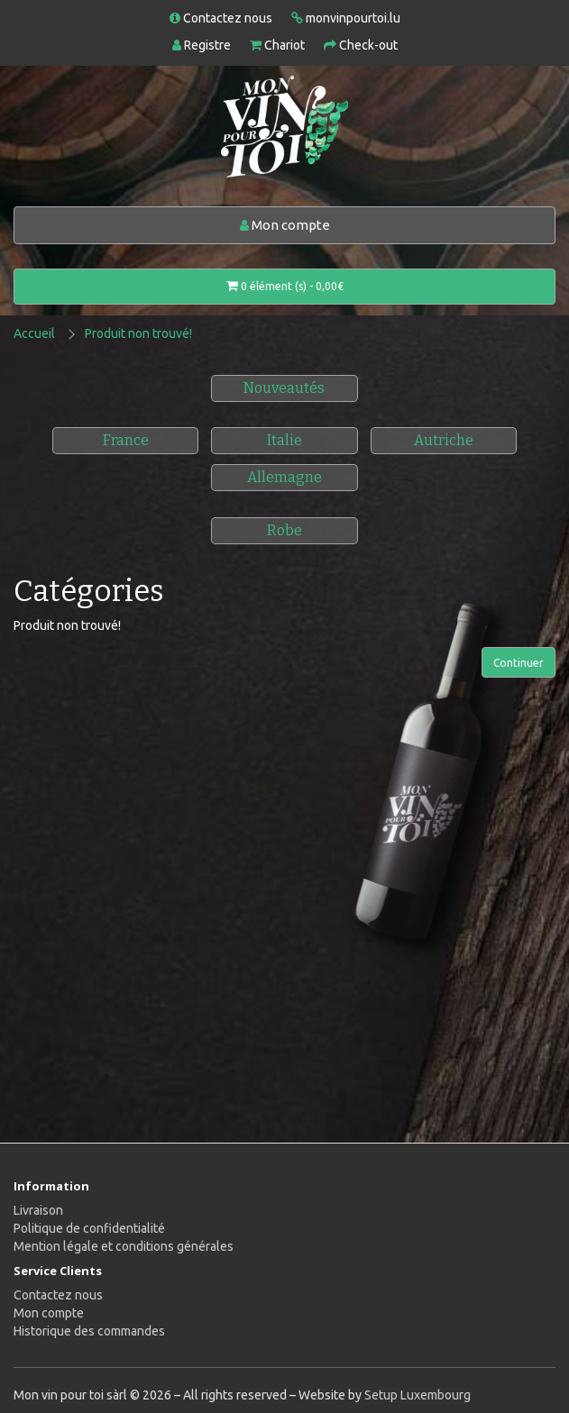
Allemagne (284, 477)
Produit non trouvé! (138, 333)
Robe (284, 530)
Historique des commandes (89, 1331)
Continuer (518, 663)
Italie (284, 440)
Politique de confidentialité (89, 1228)
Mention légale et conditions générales (124, 1246)
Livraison (38, 1210)
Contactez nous (58, 1295)
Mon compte (285, 224)
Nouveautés (284, 388)
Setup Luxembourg (417, 1395)
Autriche (443, 440)
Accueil (34, 333)
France (126, 440)
